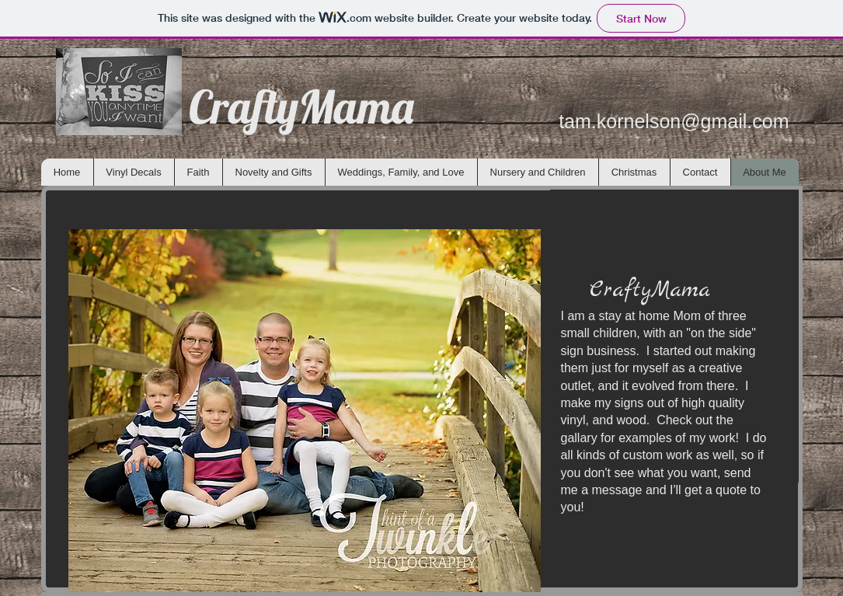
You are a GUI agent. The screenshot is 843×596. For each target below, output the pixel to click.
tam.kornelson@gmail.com (674, 121)
